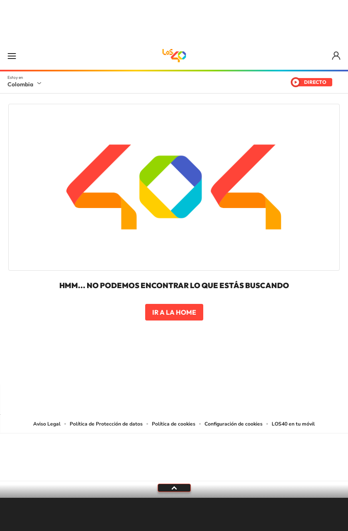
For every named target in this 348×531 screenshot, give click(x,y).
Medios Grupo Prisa (174, 472)
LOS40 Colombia (174, 55)
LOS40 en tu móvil (293, 424)
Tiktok (141, 368)
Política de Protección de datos (106, 424)
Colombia (20, 84)
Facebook (207, 368)
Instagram (157, 368)
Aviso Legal (47, 424)
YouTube (174, 368)
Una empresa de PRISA (174, 451)
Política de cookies (173, 424)
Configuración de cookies (233, 424)
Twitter (190, 368)
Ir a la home (174, 312)
